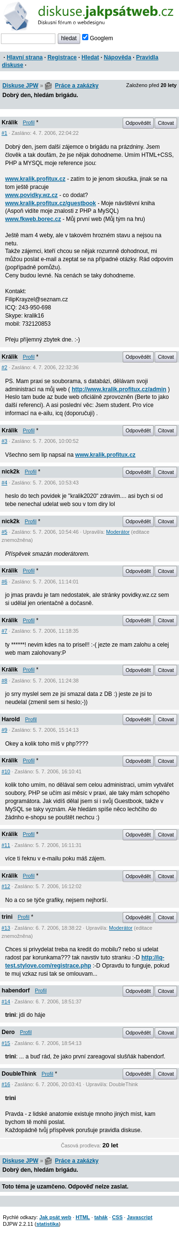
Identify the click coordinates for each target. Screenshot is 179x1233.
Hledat (90, 57)
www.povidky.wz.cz (31, 195)
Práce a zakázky (76, 85)
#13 (5, 928)
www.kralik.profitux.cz (35, 179)
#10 (5, 771)
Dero (8, 1032)
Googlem (97, 38)
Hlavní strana (24, 57)
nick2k (11, 471)
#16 (5, 1084)
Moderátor (117, 532)
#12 (5, 886)
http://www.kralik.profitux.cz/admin (119, 389)
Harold (11, 719)
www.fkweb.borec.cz (33, 219)
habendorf (16, 990)
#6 (4, 581)
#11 (5, 845)
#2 (4, 367)
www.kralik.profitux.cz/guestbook (50, 203)
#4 (4, 482)
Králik (10, 122)
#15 (5, 1043)
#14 (5, 1001)
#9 (4, 730)
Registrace (61, 57)
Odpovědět (138, 123)
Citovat (166, 123)
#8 (4, 680)
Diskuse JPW (20, 85)
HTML (82, 1217)
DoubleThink (19, 1073)
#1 (4, 133)
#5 (4, 532)
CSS (117, 1217)
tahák (100, 1217)
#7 (4, 631)
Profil (29, 122)
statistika (47, 1224)
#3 (4, 441)
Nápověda (117, 57)
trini (7, 917)
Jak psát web (55, 1217)
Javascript (139, 1217)
